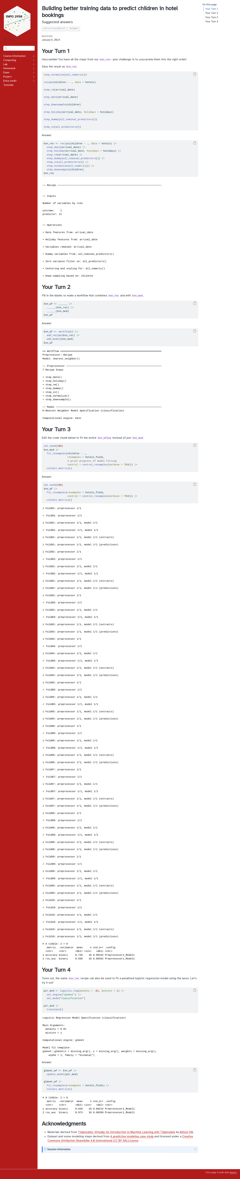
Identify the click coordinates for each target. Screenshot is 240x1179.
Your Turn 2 (211, 12)
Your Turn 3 (211, 17)
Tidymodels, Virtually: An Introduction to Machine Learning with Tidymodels (126, 1132)
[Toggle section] (33, 56)
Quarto (233, 1172)
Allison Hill (186, 1132)
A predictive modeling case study (132, 1136)
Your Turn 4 (211, 21)
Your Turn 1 (211, 8)
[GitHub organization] (5, 39)
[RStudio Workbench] (9, 39)
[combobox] (19, 48)
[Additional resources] (13, 39)
